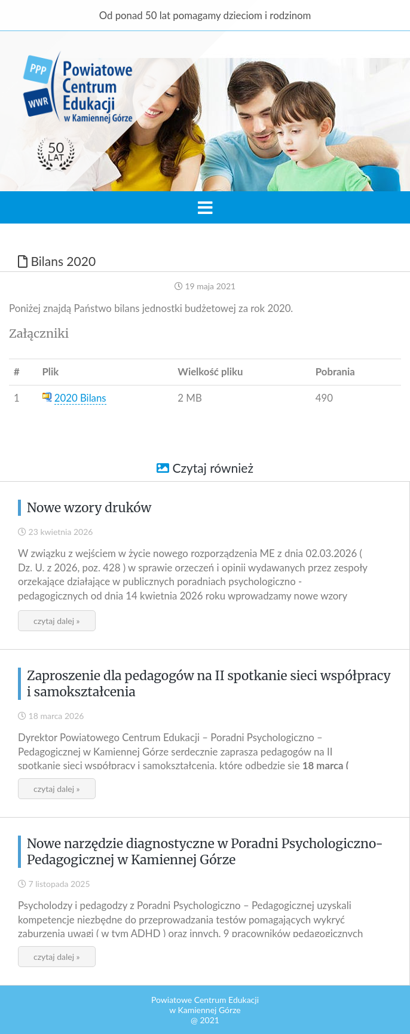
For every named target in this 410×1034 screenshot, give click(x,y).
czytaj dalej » (56, 621)
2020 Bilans (80, 397)
